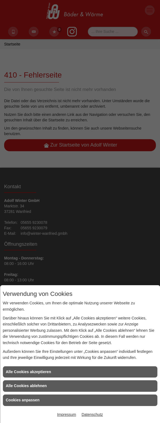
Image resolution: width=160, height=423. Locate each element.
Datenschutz (92, 414)
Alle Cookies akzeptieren (28, 372)
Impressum (66, 414)
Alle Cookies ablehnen (26, 386)
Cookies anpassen (23, 400)
